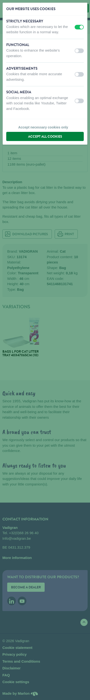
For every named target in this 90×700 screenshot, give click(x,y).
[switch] (79, 27)
